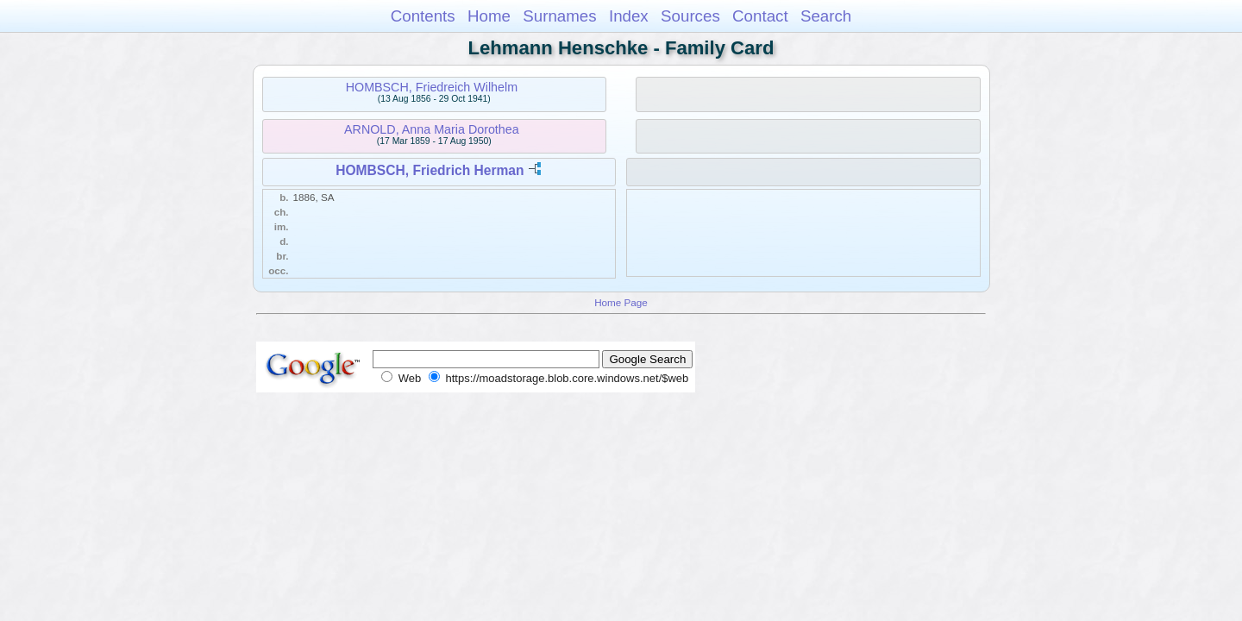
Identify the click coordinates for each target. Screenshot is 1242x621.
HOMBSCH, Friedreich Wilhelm (432, 87)
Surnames (559, 16)
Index (629, 16)
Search (825, 16)
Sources (690, 16)
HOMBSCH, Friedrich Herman (430, 170)
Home (489, 16)
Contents (423, 16)
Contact (760, 16)
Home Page (621, 302)
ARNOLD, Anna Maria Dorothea (431, 129)
